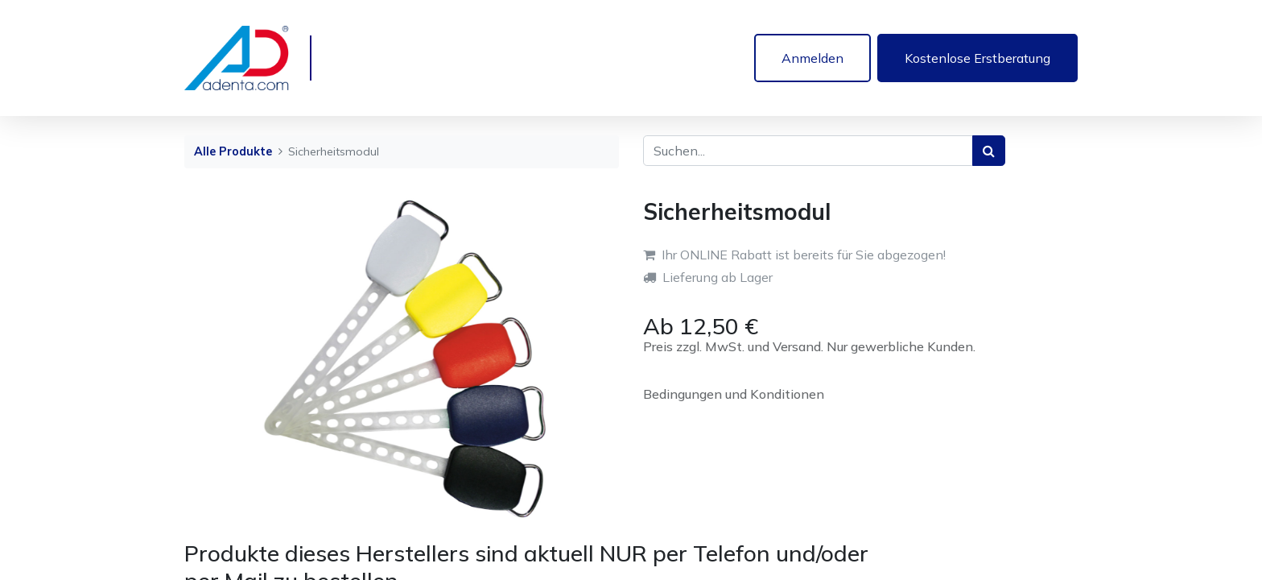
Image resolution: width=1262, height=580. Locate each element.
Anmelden (812, 58)
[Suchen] (988, 150)
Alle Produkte (233, 151)
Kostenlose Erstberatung (977, 58)
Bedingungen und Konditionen (733, 394)
